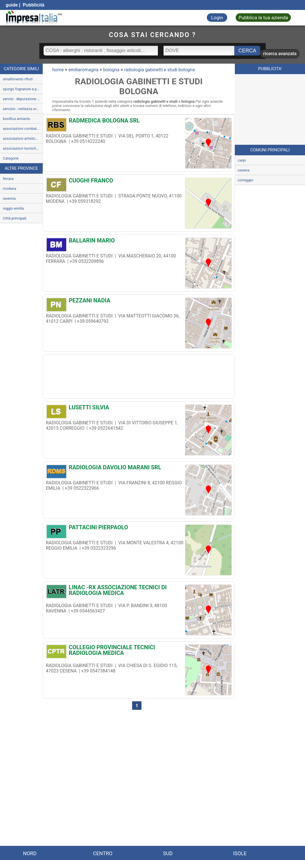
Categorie (11, 158)
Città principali (14, 218)
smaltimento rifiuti (18, 79)
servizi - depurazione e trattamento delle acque (23, 99)
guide (12, 5)
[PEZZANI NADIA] (139, 302)
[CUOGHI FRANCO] (139, 182)
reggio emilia (13, 208)
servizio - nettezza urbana (23, 109)
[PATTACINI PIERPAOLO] (139, 528)
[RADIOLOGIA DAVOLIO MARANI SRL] (139, 469)
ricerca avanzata (280, 53)
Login (217, 17)
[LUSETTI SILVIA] (139, 409)
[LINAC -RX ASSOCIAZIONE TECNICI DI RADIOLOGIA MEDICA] (139, 590)
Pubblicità (33, 5)
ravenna (9, 198)
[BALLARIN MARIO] (139, 242)
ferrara (8, 179)
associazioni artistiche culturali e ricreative (23, 138)
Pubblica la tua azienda (263, 17)
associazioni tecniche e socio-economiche (23, 148)
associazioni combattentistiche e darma (23, 128)
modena (9, 188)
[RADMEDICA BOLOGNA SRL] (139, 122)
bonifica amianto (16, 119)
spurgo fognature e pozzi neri (23, 89)
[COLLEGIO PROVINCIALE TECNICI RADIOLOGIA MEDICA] (139, 650)
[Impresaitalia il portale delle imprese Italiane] (34, 17)
